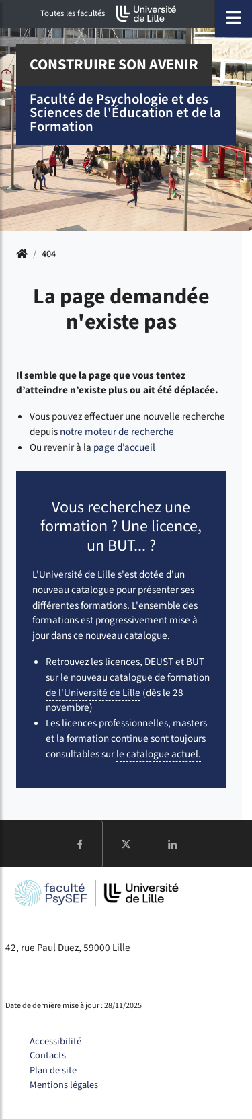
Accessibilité (55, 1041)
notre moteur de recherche (117, 431)
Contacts (48, 1055)
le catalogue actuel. (158, 753)
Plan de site (53, 1070)
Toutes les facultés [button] (72, 13)
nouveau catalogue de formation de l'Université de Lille (128, 685)
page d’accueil (124, 447)
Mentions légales (64, 1085)
